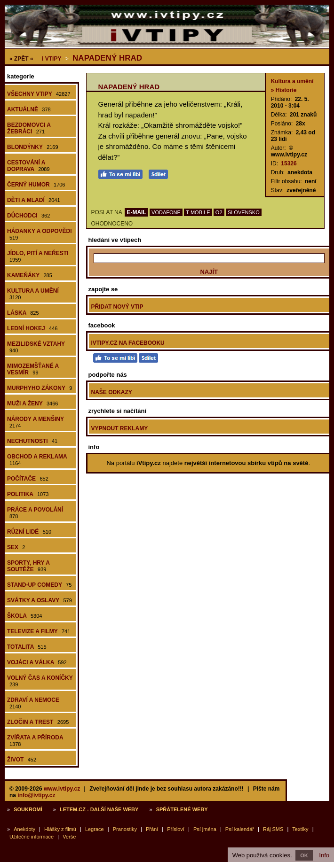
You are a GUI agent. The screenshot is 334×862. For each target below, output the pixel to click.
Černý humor (36, 184)
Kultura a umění (33, 293)
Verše (69, 836)
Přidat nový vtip (117, 306)
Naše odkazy (111, 392)
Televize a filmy (38, 631)
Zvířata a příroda (35, 740)
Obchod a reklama (37, 459)
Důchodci (28, 215)
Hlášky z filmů (60, 829)
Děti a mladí (33, 200)
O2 (219, 212)
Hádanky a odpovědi (39, 234)
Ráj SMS (273, 829)
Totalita (27, 647)
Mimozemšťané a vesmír (33, 369)
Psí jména (204, 829)
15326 (288, 163)
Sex (16, 547)
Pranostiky (125, 829)
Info (324, 855)
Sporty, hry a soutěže (28, 566)
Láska (23, 313)
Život (21, 759)
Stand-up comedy (39, 585)
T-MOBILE (198, 212)
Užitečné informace (31, 836)
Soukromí (28, 809)
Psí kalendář (239, 829)
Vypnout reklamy (119, 428)
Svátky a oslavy (39, 600)
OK (304, 855)
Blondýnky (32, 147)
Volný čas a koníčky (40, 681)
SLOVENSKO (244, 212)
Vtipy (51, 58)
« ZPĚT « (21, 58)
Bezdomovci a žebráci (29, 128)
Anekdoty (24, 829)
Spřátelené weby (182, 809)
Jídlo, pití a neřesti (37, 256)
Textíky (300, 829)
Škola (24, 616)
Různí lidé (29, 531)
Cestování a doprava (28, 165)
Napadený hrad (107, 58)
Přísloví (175, 829)
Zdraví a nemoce (33, 703)
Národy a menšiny (35, 422)
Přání (152, 829)
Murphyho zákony (39, 388)
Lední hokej (32, 328)
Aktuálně (29, 109)
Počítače (27, 478)
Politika (27, 494)
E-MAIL (136, 212)
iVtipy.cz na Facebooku (128, 343)
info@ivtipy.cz (36, 795)
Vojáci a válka (37, 662)
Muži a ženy (32, 403)
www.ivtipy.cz (62, 788)
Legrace (94, 829)
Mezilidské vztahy (36, 347)
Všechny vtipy (39, 94)
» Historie (284, 90)
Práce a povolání (35, 512)
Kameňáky (29, 275)
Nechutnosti (32, 441)
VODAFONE (166, 212)
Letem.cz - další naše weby (99, 809)
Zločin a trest (38, 722)
